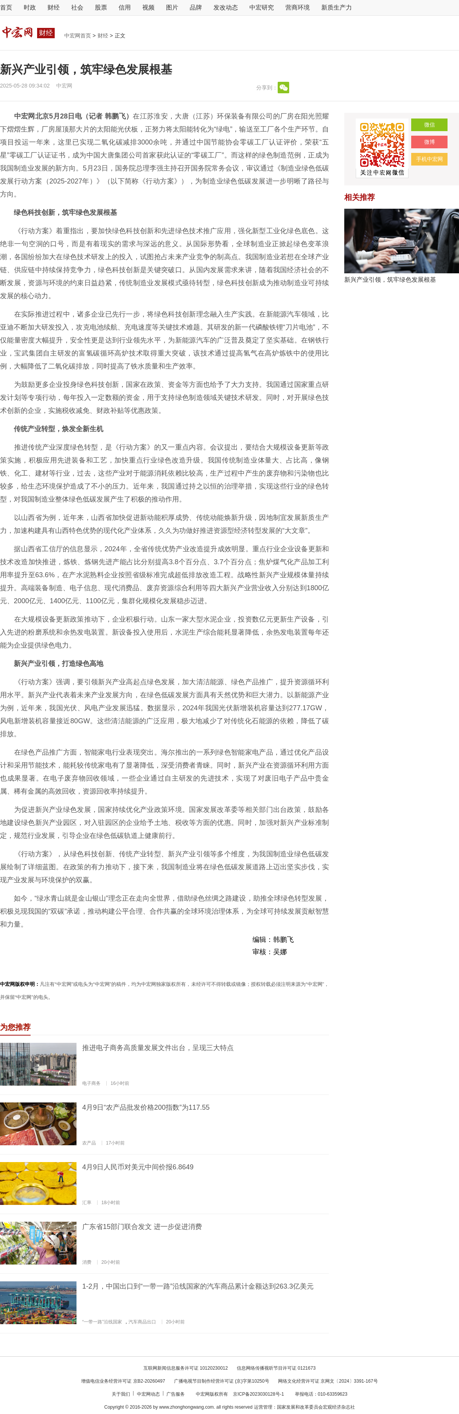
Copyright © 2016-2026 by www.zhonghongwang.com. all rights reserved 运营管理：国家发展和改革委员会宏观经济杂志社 (229, 1407)
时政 (30, 7)
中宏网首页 (78, 35)
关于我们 (121, 1394)
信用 (125, 7)
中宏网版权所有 (212, 1394)
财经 (53, 7)
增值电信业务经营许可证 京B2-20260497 (123, 1381)
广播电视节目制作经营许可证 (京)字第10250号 (221, 1381)
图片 (172, 7)
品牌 (196, 7)
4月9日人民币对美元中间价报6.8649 (138, 1167)
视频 (148, 7)
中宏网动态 (149, 1394)
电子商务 (91, 1083)
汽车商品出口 (142, 1322)
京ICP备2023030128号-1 (258, 1394)
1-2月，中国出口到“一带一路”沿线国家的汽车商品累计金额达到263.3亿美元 (198, 1286)
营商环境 (297, 7)
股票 (101, 7)
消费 (86, 1262)
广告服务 (176, 1394)
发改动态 (225, 7)
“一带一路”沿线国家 (102, 1322)
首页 (6, 7)
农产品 (89, 1143)
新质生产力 (336, 7)
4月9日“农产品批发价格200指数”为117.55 (146, 1107)
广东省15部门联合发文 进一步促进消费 (142, 1227)
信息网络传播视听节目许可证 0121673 (276, 1368)
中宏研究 (261, 7)
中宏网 (64, 86)
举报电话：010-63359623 (321, 1394)
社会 (77, 7)
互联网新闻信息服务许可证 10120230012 (185, 1368)
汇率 (86, 1202)
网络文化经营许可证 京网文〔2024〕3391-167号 (328, 1381)
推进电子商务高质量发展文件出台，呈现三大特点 (158, 1048)
